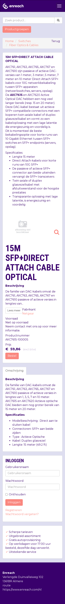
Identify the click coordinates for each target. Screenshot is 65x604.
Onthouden (15, 494)
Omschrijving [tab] (14, 370)
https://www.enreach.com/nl (22, 589)
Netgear (28, 313)
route (7, 585)
